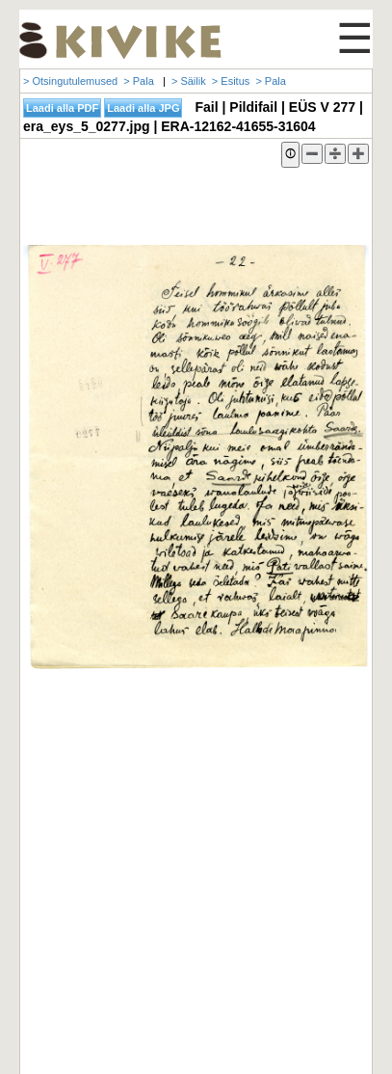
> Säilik (188, 81)
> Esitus (230, 81)
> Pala (138, 81)
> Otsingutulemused (70, 81)
